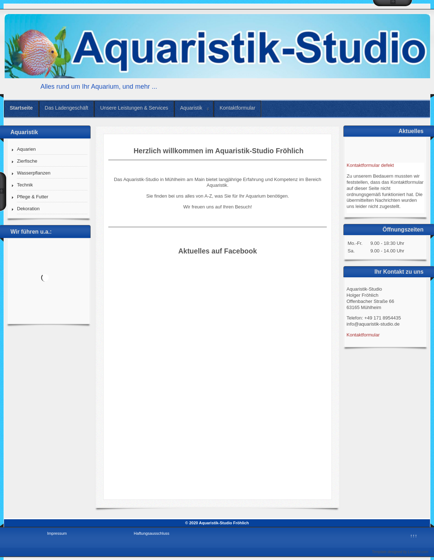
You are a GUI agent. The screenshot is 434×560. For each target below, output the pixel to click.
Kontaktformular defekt (370, 166)
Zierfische (27, 161)
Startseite (21, 108)
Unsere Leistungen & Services (134, 108)
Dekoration (28, 208)
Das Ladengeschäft (66, 108)
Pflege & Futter (32, 196)
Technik (25, 185)
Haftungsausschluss (151, 533)
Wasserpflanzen (34, 173)
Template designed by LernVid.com (400, 552)
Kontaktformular (237, 108)
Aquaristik (191, 108)
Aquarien (26, 149)
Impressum (57, 533)
